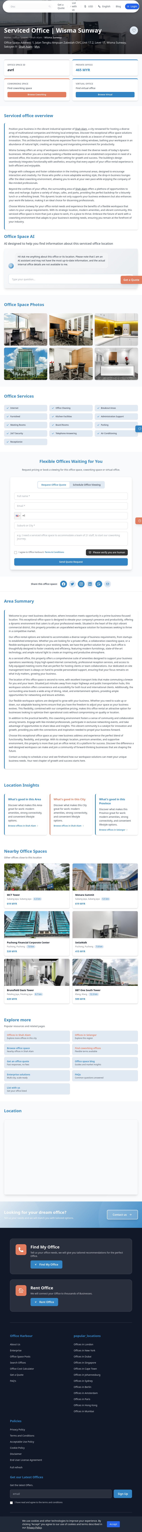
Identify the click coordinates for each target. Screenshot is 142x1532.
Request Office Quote (53, 484)
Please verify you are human (107, 552)
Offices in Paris (82, 1399)
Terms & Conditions (54, 552)
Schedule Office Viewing (87, 484)
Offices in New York (84, 1350)
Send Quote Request (71, 561)
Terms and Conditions (22, 1435)
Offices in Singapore (85, 1362)
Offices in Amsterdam (86, 1393)
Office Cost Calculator (22, 1368)
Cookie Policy (17, 1447)
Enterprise (16, 1350)
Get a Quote (131, 280)
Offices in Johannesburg (87, 1374)
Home (7, 37)
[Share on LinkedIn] (90, 584)
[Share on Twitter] (72, 584)
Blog (118, 6)
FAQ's (13, 1380)
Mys (37, 46)
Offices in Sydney (83, 1380)
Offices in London (83, 1344)
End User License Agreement (26, 1460)
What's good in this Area (24, 799)
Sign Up (123, 1494)
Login (132, 6)
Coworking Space (17, 83)
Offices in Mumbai (84, 1411)
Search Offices (18, 1362)
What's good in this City (70, 799)
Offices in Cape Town (85, 1368)
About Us (15, 1344)
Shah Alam (36, 37)
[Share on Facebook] (63, 584)
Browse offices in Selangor (113, 830)
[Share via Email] (107, 584)
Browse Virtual (105, 94)
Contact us (122, 1215)
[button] (17, 515)
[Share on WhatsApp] (98, 584)
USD (88, 6)
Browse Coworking (37, 94)
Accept (113, 1524)
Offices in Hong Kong (85, 1405)
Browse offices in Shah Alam (23, 825)
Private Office (84, 65)
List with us (73, 6)
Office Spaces (20, 37)
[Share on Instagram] (81, 584)
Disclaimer (16, 1453)
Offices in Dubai (82, 1356)
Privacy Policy (17, 1429)
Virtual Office (84, 83)
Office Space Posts (20, 1356)
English (104, 6)
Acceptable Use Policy (22, 1441)
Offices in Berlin (82, 1387)
